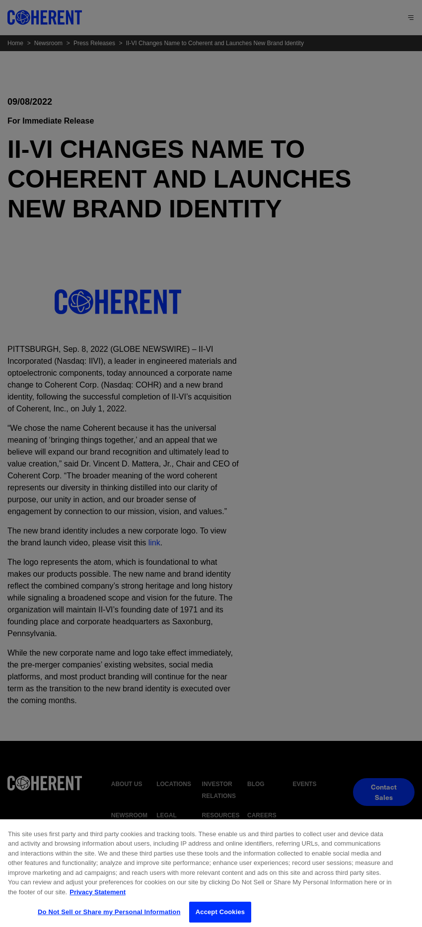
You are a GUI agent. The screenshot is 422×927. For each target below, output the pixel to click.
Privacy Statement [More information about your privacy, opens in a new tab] (98, 897)
